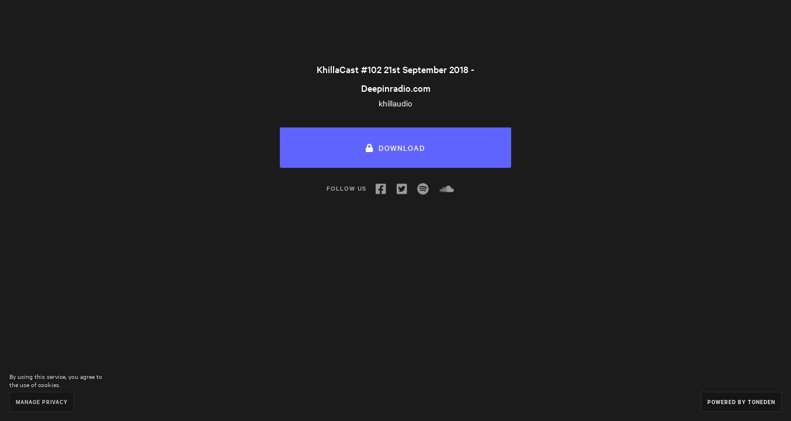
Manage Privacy (42, 401)
